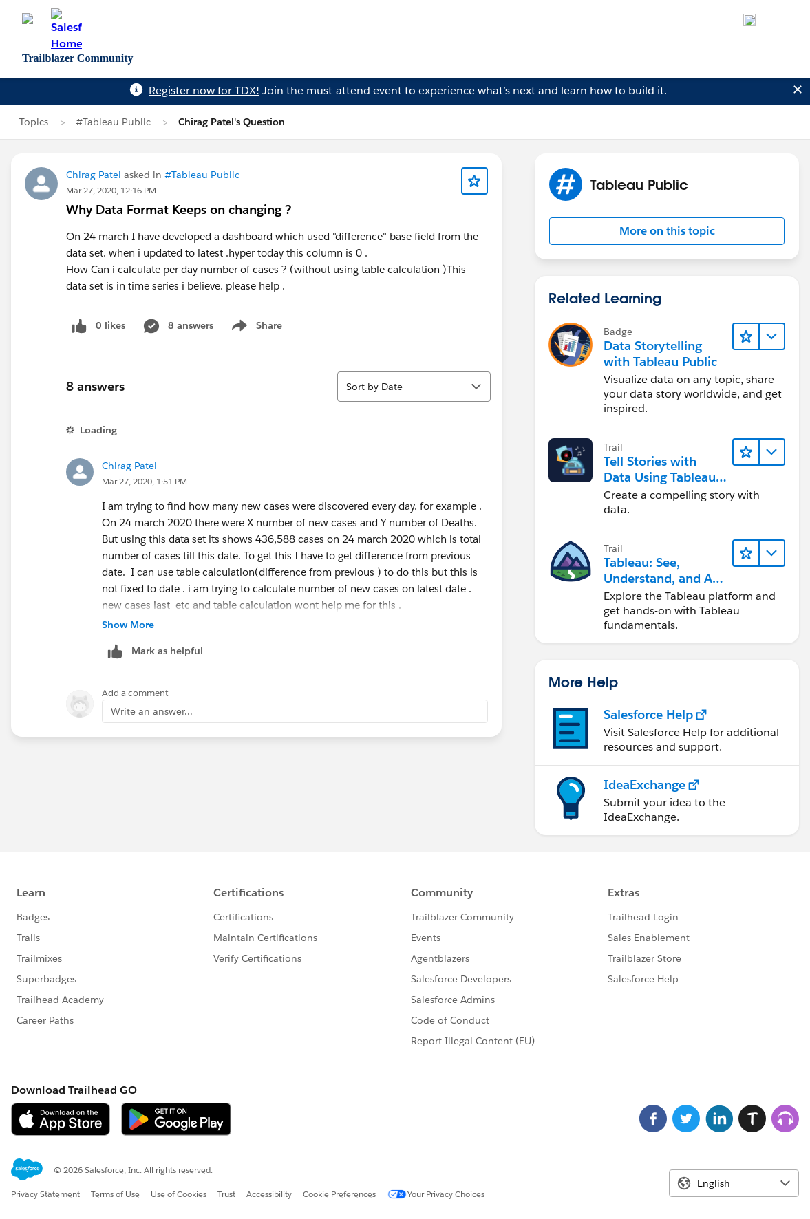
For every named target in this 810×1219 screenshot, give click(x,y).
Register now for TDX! (204, 90)
